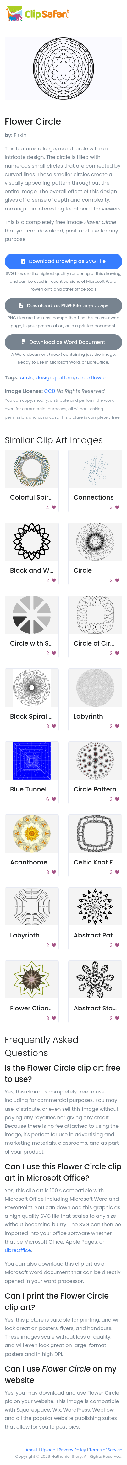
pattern (64, 377)
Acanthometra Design (45, 862)
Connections (94, 497)
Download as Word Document (63, 342)
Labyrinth (88, 716)
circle (26, 377)
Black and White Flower (46, 570)
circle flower (91, 377)
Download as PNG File (63, 305)
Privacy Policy (72, 1449)
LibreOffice (18, 1250)
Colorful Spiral (32, 497)
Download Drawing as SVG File (63, 261)
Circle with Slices (36, 643)
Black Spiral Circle (38, 716)
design (44, 377)
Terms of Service (105, 1449)
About (32, 1449)
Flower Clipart (31, 1008)
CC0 (49, 391)
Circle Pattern (95, 789)
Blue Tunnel (28, 789)
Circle (83, 570)
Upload (48, 1449)
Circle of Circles (98, 643)
